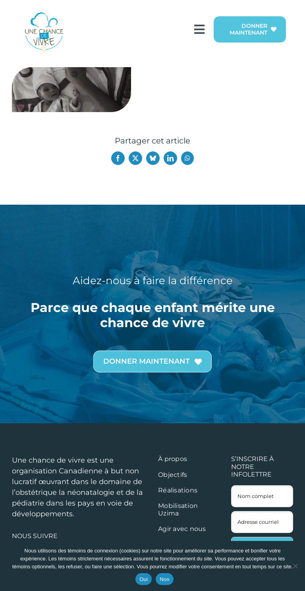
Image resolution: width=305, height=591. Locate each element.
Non (165, 579)
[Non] (295, 566)
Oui (143, 579)
